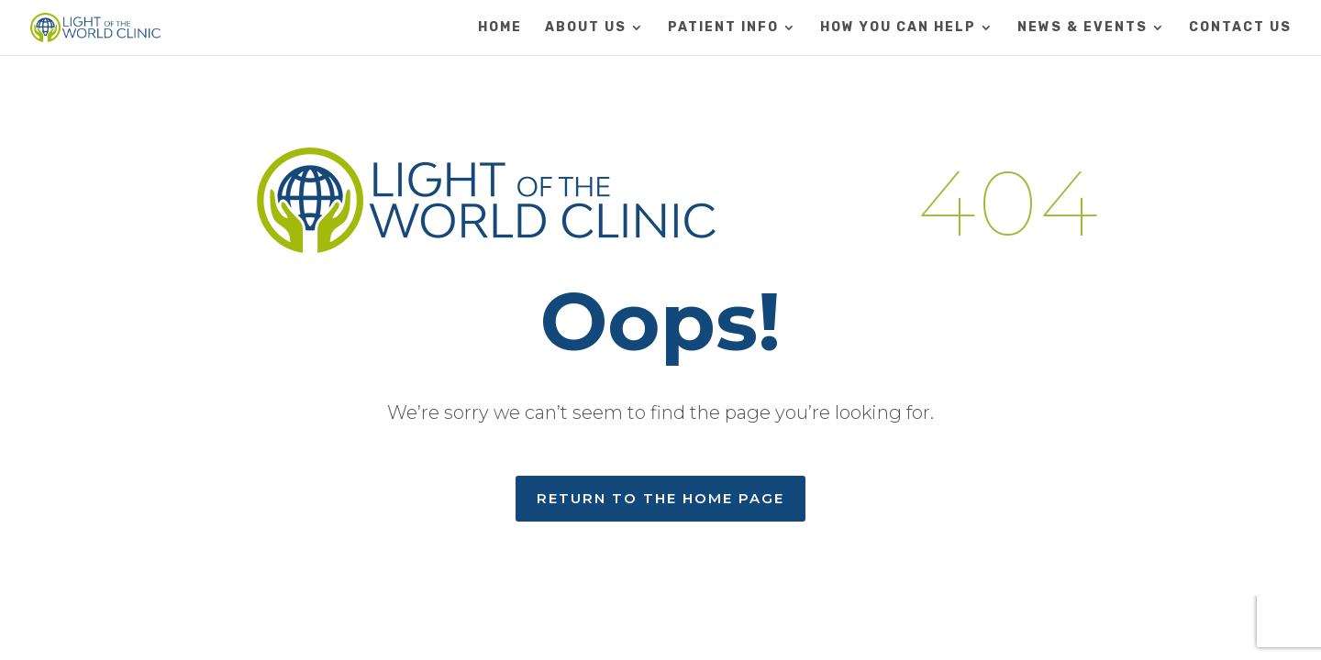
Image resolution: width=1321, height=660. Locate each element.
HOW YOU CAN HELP (898, 28)
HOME (500, 28)
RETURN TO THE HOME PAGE (660, 498)
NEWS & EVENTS (1082, 28)
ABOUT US (586, 28)
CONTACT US (1240, 28)
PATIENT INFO (723, 28)
